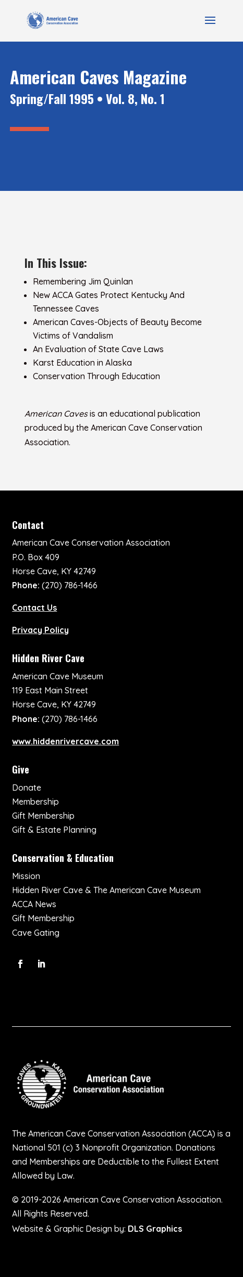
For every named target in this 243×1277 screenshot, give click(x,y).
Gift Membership (43, 815)
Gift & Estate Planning (54, 829)
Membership (35, 801)
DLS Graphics (155, 1228)
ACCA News (34, 904)
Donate (26, 787)
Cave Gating (35, 932)
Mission (26, 876)
